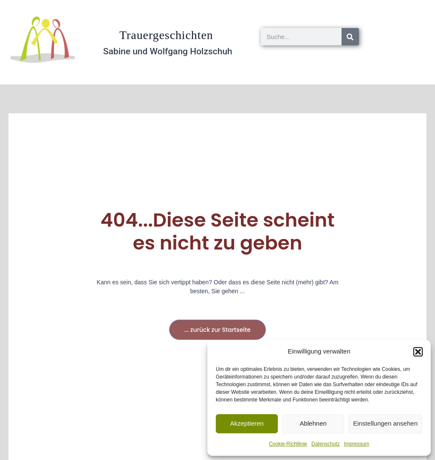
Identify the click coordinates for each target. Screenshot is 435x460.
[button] (418, 352)
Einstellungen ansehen (385, 423)
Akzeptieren (246, 423)
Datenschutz (325, 444)
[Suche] (350, 36)
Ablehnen (312, 423)
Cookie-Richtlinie (288, 444)
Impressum (356, 444)
